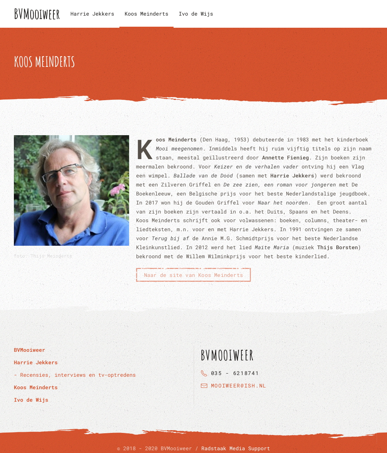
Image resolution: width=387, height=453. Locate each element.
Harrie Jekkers (92, 13)
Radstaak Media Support (235, 448)
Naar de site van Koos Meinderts (193, 274)
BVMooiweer (37, 14)
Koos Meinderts (146, 13)
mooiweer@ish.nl (239, 385)
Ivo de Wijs (196, 13)
